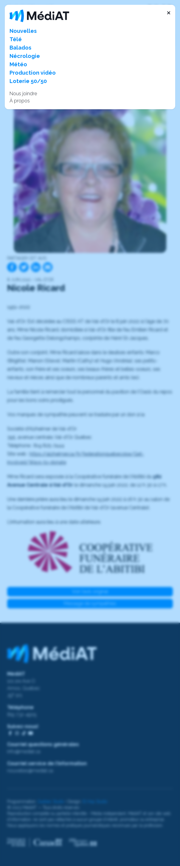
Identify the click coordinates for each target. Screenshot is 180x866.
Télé (16, 39)
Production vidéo (33, 73)
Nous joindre (23, 93)
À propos (20, 101)
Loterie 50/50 (28, 81)
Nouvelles (23, 31)
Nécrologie (25, 56)
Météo (18, 64)
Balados (20, 47)
